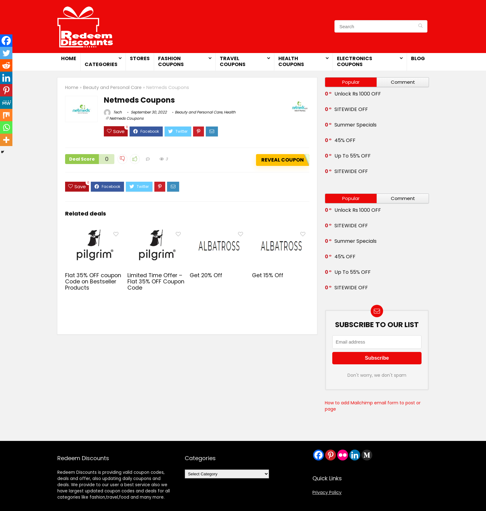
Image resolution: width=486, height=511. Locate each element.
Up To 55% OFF (352, 155)
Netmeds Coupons (126, 118)
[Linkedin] (6, 78)
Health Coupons (291, 61)
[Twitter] (6, 53)
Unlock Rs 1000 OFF (357, 93)
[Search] (420, 26)
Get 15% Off (267, 275)
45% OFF (345, 140)
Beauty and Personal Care (112, 87)
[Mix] (6, 115)
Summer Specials (355, 124)
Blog (418, 58)
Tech (113, 112)
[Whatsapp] (6, 127)
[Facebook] (6, 40)
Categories (101, 64)
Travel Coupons (232, 61)
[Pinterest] (6, 90)
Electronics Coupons (354, 61)
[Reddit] (6, 65)
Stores (140, 58)
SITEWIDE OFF (351, 109)
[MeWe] (6, 102)
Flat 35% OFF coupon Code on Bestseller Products (93, 281)
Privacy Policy (327, 492)
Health (230, 112)
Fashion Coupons (171, 61)
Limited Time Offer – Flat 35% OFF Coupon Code (155, 281)
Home (68, 58)
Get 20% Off (206, 275)
